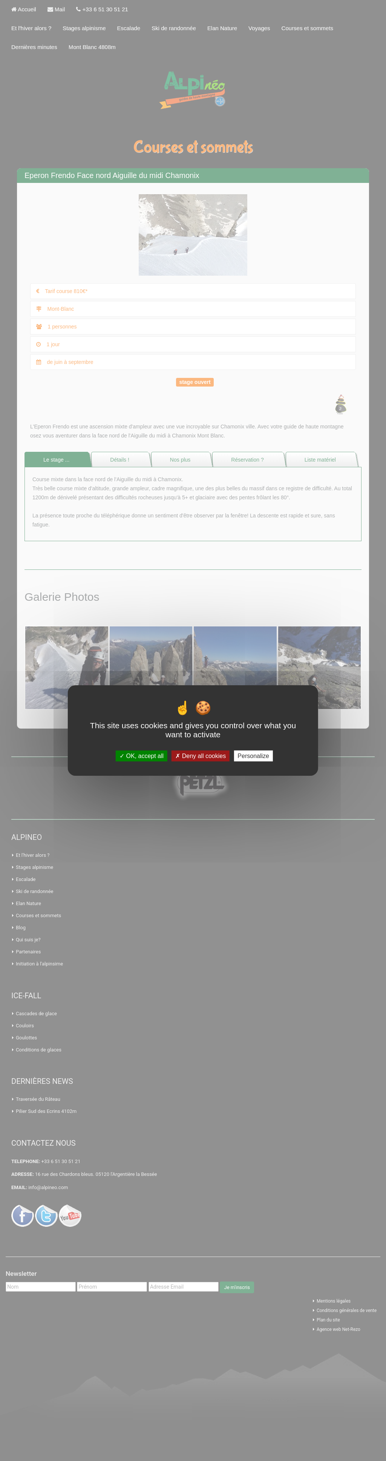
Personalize (253, 756)
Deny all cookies (200, 756)
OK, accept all (141, 756)
